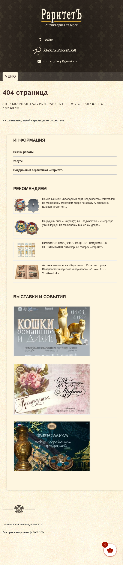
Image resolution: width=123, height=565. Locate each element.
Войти (48, 40)
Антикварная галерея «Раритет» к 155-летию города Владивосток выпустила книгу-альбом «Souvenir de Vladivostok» (74, 269)
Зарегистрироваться (60, 49)
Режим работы (23, 152)
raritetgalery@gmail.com (62, 61)
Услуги (17, 161)
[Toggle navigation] (10, 76)
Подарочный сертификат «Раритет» (38, 170)
